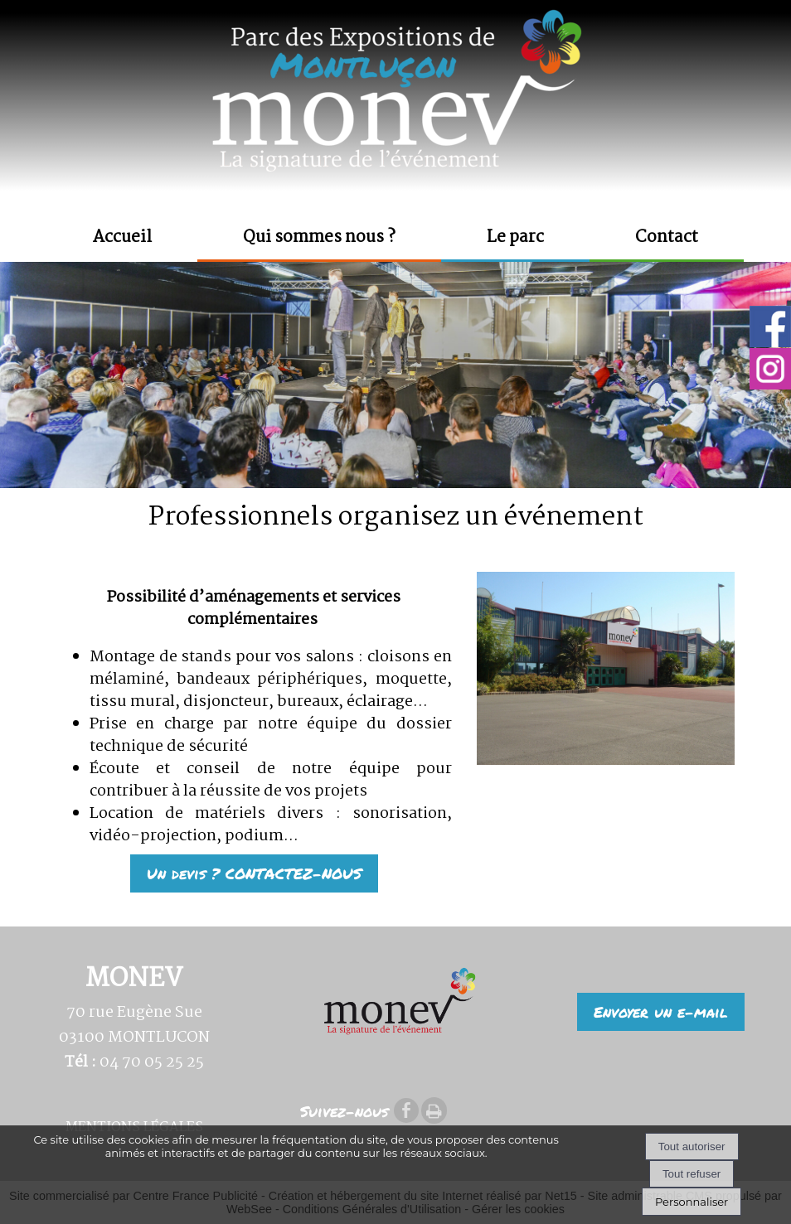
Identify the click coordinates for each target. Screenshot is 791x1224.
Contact (666, 238)
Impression (434, 1110)
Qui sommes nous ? (319, 238)
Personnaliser (691, 1201)
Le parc (515, 238)
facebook (406, 1110)
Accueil (122, 238)
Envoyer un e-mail (661, 1012)
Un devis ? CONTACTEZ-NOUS (254, 873)
